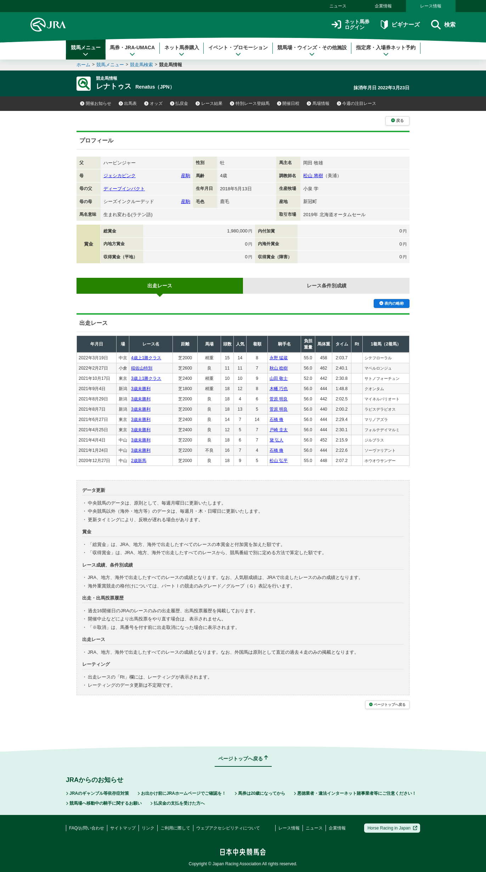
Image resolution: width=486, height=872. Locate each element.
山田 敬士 (279, 378)
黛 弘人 (276, 440)
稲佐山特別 (141, 368)
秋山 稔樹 (279, 368)
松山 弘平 (279, 460)
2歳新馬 (138, 460)
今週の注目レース (357, 103)
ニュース (337, 6)
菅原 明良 (279, 398)
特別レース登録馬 (250, 103)
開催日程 (288, 103)
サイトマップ (123, 828)
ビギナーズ (400, 24)
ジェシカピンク (119, 175)
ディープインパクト (124, 188)
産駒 (185, 175)
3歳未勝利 (141, 388)
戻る (397, 120)
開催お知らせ (95, 103)
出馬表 (128, 103)
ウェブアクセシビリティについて (228, 828)
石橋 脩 (276, 419)
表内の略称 (391, 303)
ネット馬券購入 (181, 51)
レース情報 (430, 6)
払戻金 (179, 103)
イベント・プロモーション (238, 51)
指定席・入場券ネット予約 (386, 51)
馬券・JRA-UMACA (132, 51)
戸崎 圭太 (279, 429)
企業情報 (383, 6)
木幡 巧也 (279, 388)
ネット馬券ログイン (350, 24)
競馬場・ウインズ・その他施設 (312, 51)
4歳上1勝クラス (146, 357)
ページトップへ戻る (387, 705)
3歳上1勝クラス (146, 378)
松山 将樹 (313, 175)
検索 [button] (443, 24)
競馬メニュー (86, 51)
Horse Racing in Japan (392, 828)
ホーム (83, 64)
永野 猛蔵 (279, 357)
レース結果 (209, 103)
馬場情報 (318, 103)
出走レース (159, 285)
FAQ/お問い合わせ (86, 828)
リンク (148, 828)
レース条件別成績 (326, 285)
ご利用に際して (175, 828)
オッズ (153, 103)
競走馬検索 (141, 64)
